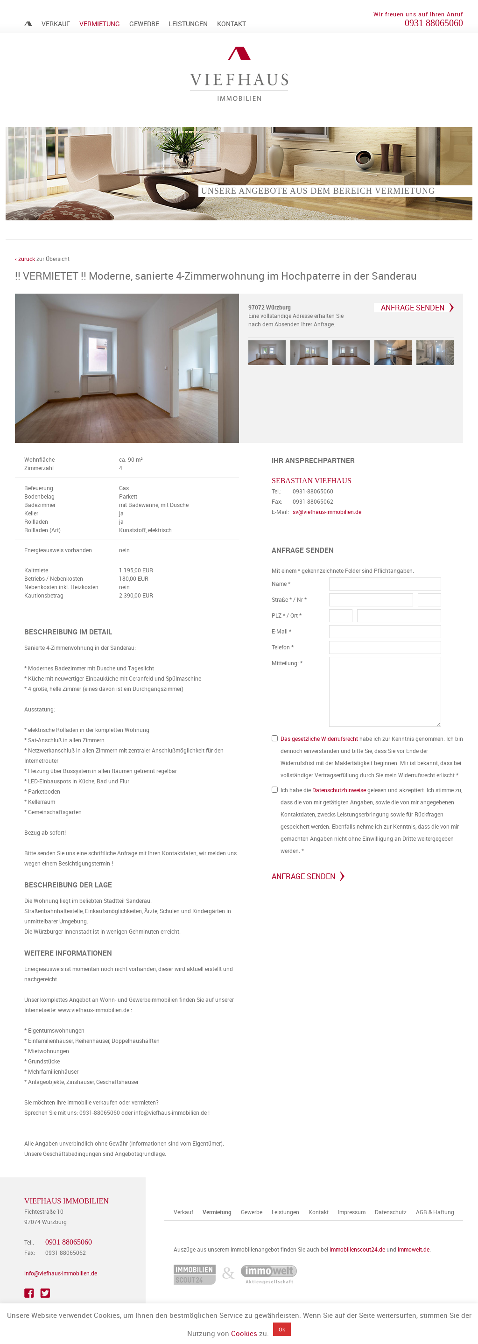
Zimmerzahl (39, 471)
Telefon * (283, 650)
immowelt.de (413, 1253)
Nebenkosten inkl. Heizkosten (61, 590)
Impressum (352, 1215)
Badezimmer (40, 508)
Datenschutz (391, 1215)
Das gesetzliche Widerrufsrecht (319, 742)
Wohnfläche (39, 463)
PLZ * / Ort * (287, 619)
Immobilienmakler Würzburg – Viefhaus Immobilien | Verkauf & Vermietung (28, 23)
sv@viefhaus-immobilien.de (327, 515)
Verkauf (56, 23)
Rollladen (36, 525)
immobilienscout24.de (357, 1253)
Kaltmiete (36, 573)
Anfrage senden (412, 307)
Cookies (244, 1333)
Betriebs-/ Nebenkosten (53, 582)
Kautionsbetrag (43, 599)
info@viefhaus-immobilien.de (60, 1277)
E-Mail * (281, 635)
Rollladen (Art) (42, 533)
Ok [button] (282, 1329)
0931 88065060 (434, 23)
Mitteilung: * (287, 666)
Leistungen (188, 23)
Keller (31, 517)
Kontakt (231, 23)
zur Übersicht (42, 258)
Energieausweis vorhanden (58, 553)
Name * (281, 587)
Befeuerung (38, 491)
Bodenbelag (39, 500)
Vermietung (99, 23)
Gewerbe (144, 23)
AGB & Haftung (435, 1215)
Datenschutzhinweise (339, 793)
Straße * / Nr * (289, 603)
